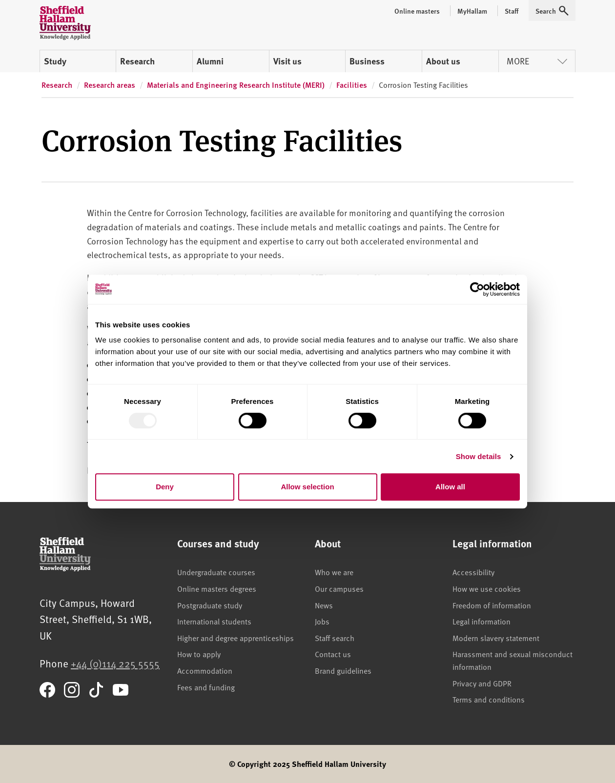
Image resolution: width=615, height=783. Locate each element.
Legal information (481, 621)
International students (214, 621)
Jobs (322, 621)
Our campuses (339, 588)
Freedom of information (491, 605)
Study (55, 61)
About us (443, 61)
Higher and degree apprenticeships (235, 637)
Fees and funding (206, 687)
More (537, 61)
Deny (165, 486)
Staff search (334, 637)
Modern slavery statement (495, 637)
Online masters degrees (216, 588)
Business (367, 61)
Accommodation (204, 670)
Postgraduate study (209, 605)
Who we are (334, 571)
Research (137, 61)
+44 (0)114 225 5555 (115, 663)
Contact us (333, 653)
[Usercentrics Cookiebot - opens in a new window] (477, 289)
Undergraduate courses (216, 571)
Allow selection (307, 486)
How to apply (199, 653)
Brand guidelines (343, 670)
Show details (478, 456)
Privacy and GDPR (482, 683)
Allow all (450, 486)
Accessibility (473, 571)
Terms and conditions (488, 699)
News (324, 605)
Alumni (210, 61)
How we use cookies (486, 588)
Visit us (287, 61)
